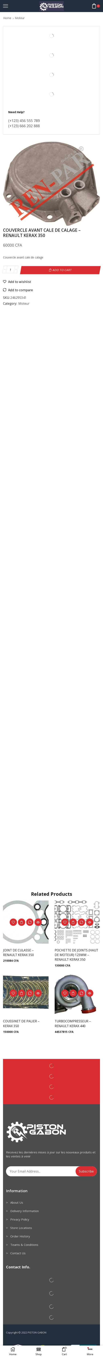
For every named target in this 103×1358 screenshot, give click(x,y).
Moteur (20, 18)
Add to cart (62, 270)
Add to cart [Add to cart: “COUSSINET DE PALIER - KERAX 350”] (21, 993)
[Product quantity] (10, 270)
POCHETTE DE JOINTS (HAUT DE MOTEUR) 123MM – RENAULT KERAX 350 (77, 955)
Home (7, 18)
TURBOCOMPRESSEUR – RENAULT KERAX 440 (73, 1023)
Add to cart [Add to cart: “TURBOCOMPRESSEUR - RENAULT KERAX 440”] (73, 993)
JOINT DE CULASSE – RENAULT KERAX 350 (18, 952)
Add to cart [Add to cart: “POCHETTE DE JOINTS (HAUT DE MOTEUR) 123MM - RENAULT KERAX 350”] (73, 921)
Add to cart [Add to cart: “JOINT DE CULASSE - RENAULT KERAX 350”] (21, 921)
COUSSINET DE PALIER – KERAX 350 (21, 1023)
